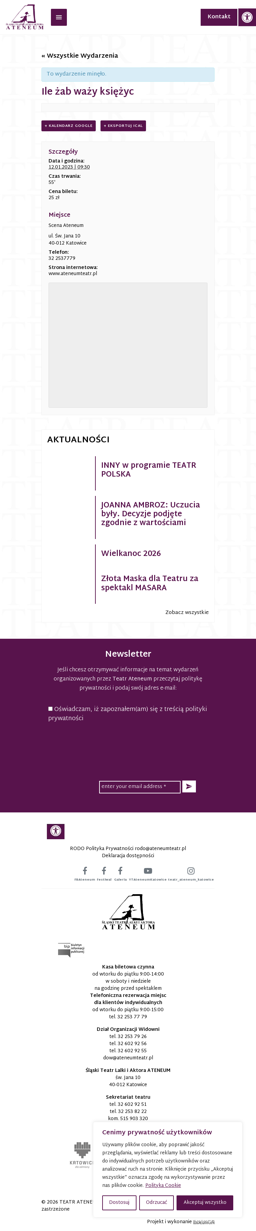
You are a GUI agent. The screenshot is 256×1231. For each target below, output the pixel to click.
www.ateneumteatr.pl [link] (73, 274)
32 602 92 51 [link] (132, 1104)
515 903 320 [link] (134, 1119)
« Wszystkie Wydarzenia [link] (79, 56)
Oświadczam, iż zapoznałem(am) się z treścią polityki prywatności (127, 714)
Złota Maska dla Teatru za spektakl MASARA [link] (149, 584)
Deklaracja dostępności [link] (128, 856)
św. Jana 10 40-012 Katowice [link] (128, 1081)
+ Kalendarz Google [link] (68, 125)
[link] (247, 17)
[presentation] (128, 741)
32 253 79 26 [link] (132, 1037)
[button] (189, 786)
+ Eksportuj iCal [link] (123, 125)
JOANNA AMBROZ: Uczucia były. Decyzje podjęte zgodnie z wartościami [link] (150, 515)
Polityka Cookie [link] (163, 1185)
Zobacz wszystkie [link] (187, 612)
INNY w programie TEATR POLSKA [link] (148, 470)
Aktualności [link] (78, 440)
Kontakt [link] (219, 17)
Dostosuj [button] (119, 1202)
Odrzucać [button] (156, 1202)
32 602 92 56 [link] (132, 1044)
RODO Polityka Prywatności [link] (101, 849)
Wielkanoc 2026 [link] (131, 554)
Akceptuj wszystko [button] (205, 1202)
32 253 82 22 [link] (132, 1112)
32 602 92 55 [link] (132, 1051)
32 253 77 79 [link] (132, 1017)
